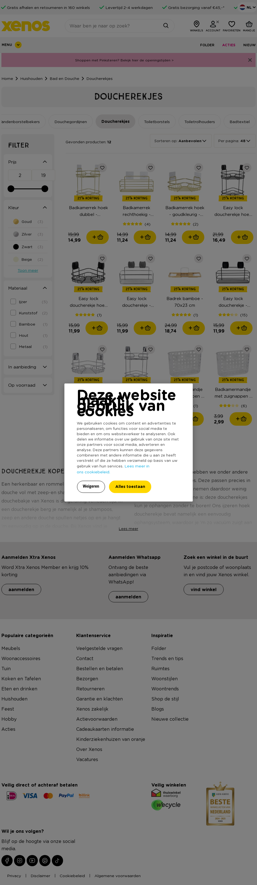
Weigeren (91, 486)
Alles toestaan (130, 486)
